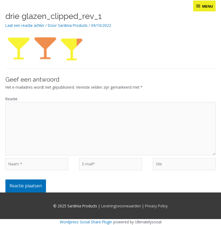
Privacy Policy (156, 205)
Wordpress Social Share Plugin (86, 221)
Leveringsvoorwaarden (121, 205)
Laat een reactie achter (24, 25)
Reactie (11, 98)
